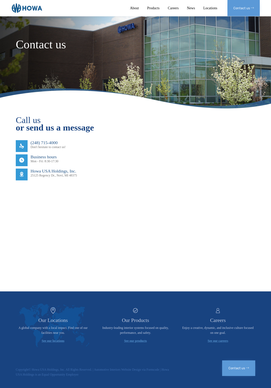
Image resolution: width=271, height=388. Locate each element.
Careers (173, 8)
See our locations (53, 340)
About (134, 8)
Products (153, 8)
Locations (210, 8)
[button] (243, 8)
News (191, 8)
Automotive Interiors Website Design (117, 369)
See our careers (218, 340)
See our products (135, 340)
